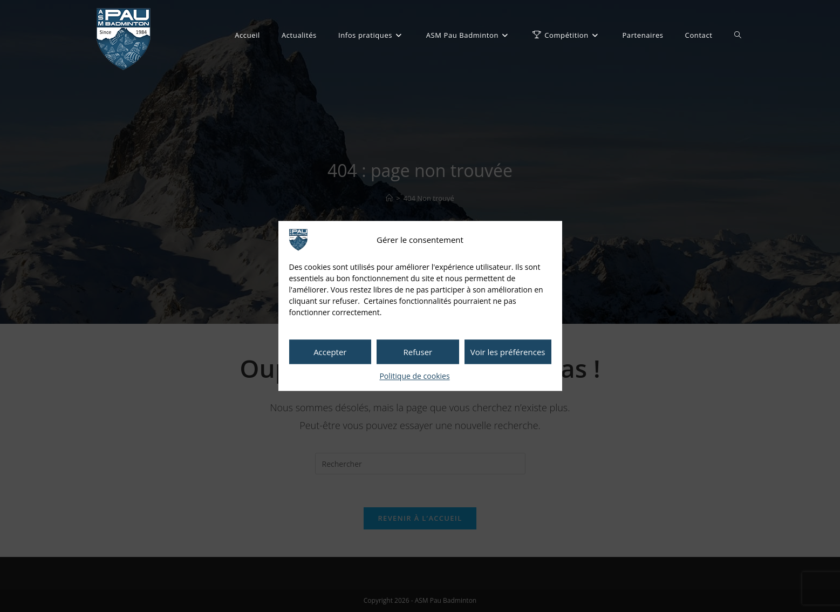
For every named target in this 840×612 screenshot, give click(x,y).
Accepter (329, 351)
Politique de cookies (414, 376)
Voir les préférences (507, 351)
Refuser (418, 351)
